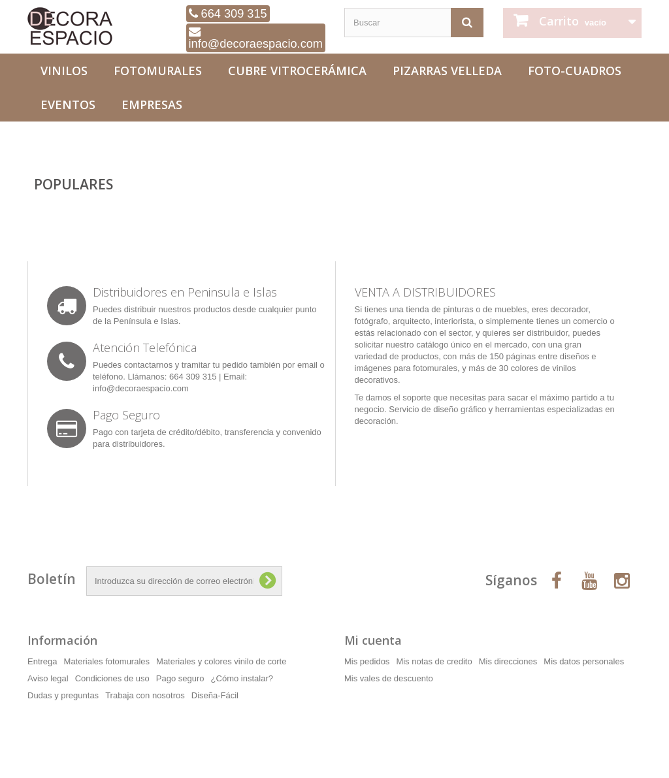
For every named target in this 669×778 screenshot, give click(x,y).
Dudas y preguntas (63, 695)
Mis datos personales (584, 661)
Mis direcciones (508, 661)
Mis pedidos (366, 661)
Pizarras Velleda (447, 70)
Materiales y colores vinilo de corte (221, 661)
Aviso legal (48, 678)
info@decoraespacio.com (256, 38)
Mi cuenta (373, 640)
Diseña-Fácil (214, 695)
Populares (73, 184)
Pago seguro (180, 678)
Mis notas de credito (434, 661)
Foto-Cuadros (574, 70)
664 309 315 (228, 13)
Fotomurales (158, 70)
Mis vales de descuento (388, 678)
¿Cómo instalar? (242, 678)
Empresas (152, 104)
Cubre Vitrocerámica (297, 70)
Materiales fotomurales (107, 661)
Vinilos (64, 70)
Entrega (42, 661)
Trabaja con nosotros (145, 695)
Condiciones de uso (112, 678)
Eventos (68, 104)
